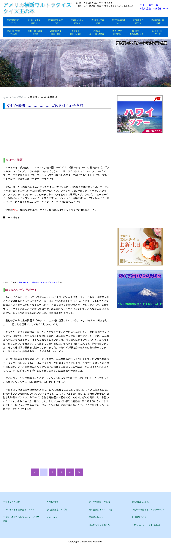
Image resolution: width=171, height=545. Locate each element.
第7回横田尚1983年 (138, 21)
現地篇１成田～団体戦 (75, 32)
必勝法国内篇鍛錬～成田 (56, 32)
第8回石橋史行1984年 (157, 21)
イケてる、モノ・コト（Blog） (146, 525)
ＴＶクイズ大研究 (11, 502)
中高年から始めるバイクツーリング (148, 509)
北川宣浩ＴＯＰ (139, 517)
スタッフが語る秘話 (117, 32)
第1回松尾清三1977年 (13, 21)
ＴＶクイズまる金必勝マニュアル (19, 509)
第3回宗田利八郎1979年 (55, 21)
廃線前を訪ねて (96, 517)
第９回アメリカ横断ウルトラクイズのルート (38, 282)
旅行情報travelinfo (140, 502)
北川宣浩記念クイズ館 (56, 509)
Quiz (5, 97)
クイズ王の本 (19, 97)
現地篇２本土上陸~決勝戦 (96, 32)
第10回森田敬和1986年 (35, 32)
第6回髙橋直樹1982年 (118, 21)
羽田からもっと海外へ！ (100, 525)
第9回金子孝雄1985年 (13, 32)
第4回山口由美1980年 (77, 21)
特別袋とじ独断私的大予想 (137, 32)
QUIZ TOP (51, 517)
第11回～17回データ (158, 32)
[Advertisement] (57, 133)
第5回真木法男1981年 (97, 21)
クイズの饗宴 (52, 502)
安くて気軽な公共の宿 (99, 502)
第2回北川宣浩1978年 (34, 21)
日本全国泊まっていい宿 (100, 509)
